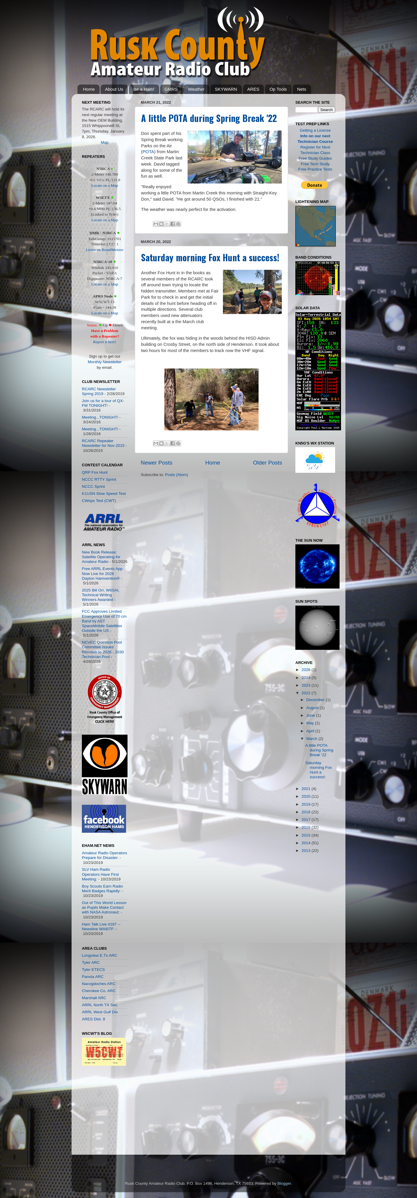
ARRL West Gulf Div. (100, 1012)
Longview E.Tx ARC (99, 955)
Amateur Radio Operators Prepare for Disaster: (104, 855)
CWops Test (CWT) (99, 500)
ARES (253, 89)
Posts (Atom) (176, 474)
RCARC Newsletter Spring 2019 (99, 391)
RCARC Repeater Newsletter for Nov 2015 (103, 443)
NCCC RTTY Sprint (99, 479)
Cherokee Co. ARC (99, 991)
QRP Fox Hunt (95, 472)
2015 (307, 835)
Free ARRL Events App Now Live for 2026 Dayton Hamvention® (102, 573)
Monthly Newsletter (105, 362)
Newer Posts (156, 463)
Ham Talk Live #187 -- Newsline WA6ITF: (101, 926)
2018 (307, 812)
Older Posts (267, 463)
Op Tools (278, 89)
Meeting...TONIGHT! (100, 417)
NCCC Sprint (93, 486)
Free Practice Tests (315, 169)
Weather (196, 89)
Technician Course (315, 141)
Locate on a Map (104, 185)
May (310, 723)
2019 (307, 804)
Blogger (284, 1183)
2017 (307, 819)
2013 (307, 850)
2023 (307, 685)
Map (104, 142)
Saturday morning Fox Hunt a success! (210, 257)
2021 (307, 788)
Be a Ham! (143, 89)
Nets (301, 89)
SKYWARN (226, 89)
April (310, 731)
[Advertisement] (99, 1111)
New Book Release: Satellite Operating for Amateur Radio (101, 557)
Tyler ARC (91, 962)
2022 (307, 693)
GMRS (171, 89)
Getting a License (315, 130)
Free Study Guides (315, 158)
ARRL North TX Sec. (100, 1005)
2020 (307, 796)
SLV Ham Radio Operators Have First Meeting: (100, 874)
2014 (307, 843)
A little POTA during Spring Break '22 (209, 118)
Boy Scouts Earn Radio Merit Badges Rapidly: (102, 888)
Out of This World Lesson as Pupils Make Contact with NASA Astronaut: (104, 907)
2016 (307, 827)
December (316, 700)
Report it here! (104, 342)
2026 (307, 669)
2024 (307, 677)
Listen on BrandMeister (104, 249)
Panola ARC (93, 976)
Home (89, 89)
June (311, 715)
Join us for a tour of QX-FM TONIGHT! (103, 403)
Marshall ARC (94, 998)
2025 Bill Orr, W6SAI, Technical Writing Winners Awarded (101, 595)
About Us (114, 89)
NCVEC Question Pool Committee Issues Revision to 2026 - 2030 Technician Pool (103, 649)
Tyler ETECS (93, 969)
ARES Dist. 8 (93, 1019)
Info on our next (315, 136)
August (313, 707)
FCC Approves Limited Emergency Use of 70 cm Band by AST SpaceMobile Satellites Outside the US (104, 621)
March (312, 738)
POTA (148, 151)
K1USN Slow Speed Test (104, 493)
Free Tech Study (315, 164)
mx (208, 1160)
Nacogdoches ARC (98, 983)
